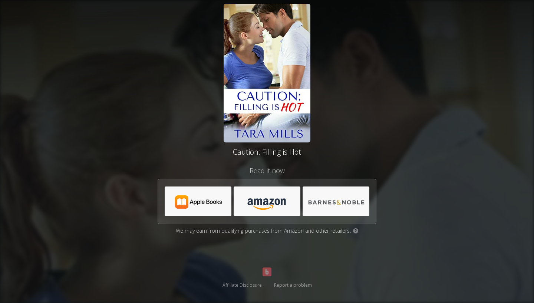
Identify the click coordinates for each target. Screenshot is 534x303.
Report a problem (293, 285)
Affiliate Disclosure (242, 285)
